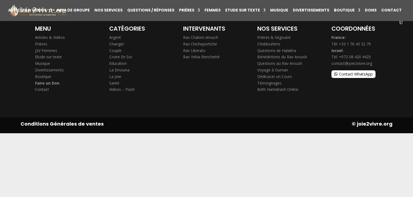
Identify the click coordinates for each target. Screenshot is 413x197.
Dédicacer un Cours (274, 76)
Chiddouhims (268, 44)
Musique (279, 10)
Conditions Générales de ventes (62, 123)
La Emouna (119, 70)
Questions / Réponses (150, 10)
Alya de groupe (73, 10)
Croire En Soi (120, 56)
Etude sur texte (242, 10)
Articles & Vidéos (27, 10)
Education (118, 63)
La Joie (115, 76)
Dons (371, 10)
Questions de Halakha (276, 50)
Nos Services (108, 10)
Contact (391, 10)
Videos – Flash (122, 89)
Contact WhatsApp (356, 74)
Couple (115, 50)
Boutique (344, 10)
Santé (114, 83)
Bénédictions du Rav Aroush (282, 56)
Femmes (212, 10)
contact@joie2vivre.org (351, 63)
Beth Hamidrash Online (277, 89)
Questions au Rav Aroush (279, 63)
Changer (116, 44)
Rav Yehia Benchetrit (201, 56)
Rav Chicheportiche (200, 44)
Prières (186, 10)
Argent (115, 37)
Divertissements (311, 10)
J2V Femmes (46, 50)
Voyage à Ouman (272, 70)
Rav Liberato (194, 50)
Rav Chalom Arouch (200, 37)
